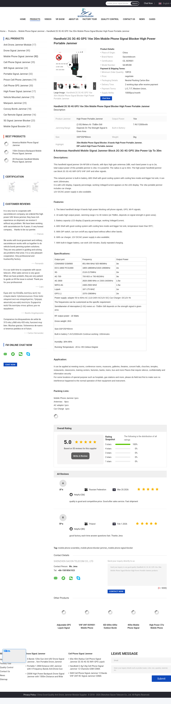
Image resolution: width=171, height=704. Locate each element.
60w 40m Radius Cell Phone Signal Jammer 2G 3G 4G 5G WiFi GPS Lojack (87, 660)
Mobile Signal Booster (15, 126)
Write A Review (80, 456)
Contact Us (129, 19)
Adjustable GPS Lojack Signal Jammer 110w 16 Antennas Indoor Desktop (64, 626)
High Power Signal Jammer (17, 91)
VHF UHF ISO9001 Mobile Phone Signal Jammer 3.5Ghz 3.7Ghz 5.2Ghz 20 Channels (87, 626)
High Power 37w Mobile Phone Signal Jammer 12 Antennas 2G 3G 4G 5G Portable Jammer (156, 626)
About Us (73, 19)
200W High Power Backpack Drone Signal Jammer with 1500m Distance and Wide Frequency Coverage (45, 676)
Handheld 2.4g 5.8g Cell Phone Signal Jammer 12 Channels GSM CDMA (87, 667)
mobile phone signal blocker (120, 548)
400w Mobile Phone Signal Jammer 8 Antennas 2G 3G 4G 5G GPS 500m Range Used (133, 626)
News (142, 19)
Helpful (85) (79, 529)
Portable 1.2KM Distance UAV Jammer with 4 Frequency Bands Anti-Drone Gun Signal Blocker (45, 668)
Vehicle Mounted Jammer (17, 97)
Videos (47, 19)
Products (35, 19)
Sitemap (3, 679)
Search (135, 3)
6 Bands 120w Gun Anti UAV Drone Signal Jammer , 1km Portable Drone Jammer (45, 660)
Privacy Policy (30, 695)
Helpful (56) (79, 495)
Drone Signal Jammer (14, 50)
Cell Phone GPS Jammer (16, 85)
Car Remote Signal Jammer (17, 114)
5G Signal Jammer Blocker (17, 120)
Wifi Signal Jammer (13, 68)
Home (23, 19)
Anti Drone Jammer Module (17, 44)
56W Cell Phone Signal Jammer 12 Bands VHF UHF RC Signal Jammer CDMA (88, 674)
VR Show (60, 19)
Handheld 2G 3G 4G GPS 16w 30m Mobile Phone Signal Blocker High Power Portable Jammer (74, 95)
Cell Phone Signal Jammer (17, 62)
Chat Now (148, 3)
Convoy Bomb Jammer (15, 109)
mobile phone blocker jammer (94, 548)
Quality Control (110, 19)
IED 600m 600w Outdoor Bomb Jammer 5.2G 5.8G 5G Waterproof (110, 626)
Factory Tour (90, 19)
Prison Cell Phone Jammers (18, 79)
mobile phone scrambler (69, 548)
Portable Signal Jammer (16, 74)
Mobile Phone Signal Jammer (31, 31)
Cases (152, 19)
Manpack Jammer (13, 103)
